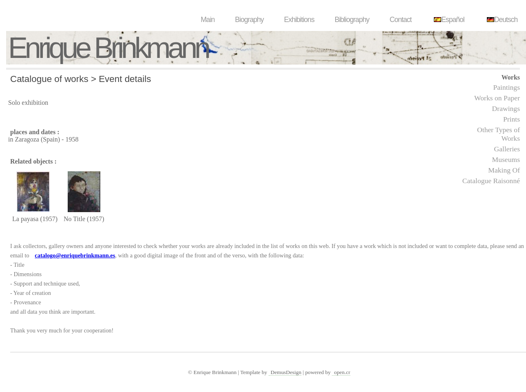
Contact (401, 20)
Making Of (504, 170)
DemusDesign (286, 372)
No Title (74, 218)
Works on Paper (497, 98)
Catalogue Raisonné (491, 181)
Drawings (506, 108)
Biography (249, 20)
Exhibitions (299, 20)
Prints (511, 119)
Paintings (506, 87)
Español (448, 20)
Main (207, 20)
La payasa (25, 218)
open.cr (342, 372)
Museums (506, 159)
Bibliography (352, 20)
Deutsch (501, 20)
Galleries (507, 149)
